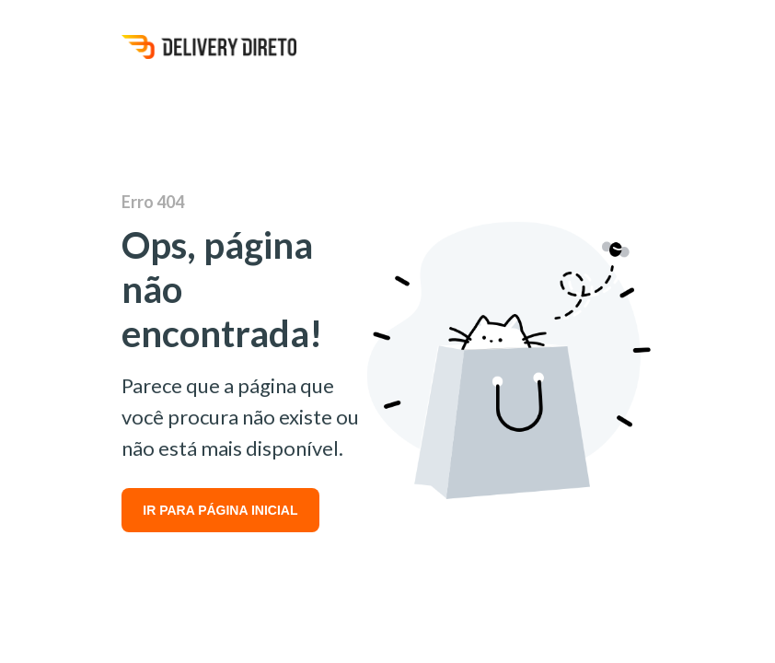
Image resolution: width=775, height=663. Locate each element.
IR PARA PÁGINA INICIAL (220, 510)
